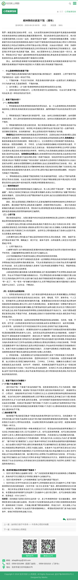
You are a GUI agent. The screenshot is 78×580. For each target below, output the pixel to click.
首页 (61, 12)
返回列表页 (69, 519)
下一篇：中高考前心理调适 (15, 529)
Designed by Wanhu (39, 577)
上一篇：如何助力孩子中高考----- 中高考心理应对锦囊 (26, 524)
